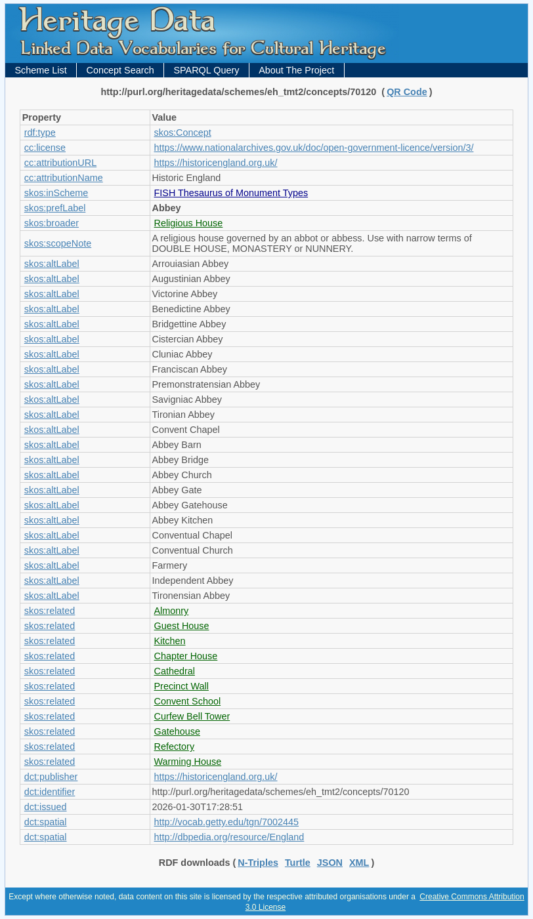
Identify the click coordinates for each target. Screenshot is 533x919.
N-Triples (258, 862)
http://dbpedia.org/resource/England (229, 837)
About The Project (296, 70)
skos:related (49, 610)
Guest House (181, 626)
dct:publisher (51, 776)
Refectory (174, 746)
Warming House (188, 761)
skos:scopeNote (57, 243)
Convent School (187, 701)
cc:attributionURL (60, 162)
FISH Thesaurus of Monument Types (231, 193)
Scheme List (41, 70)
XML (359, 862)
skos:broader (51, 223)
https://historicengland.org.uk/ (216, 162)
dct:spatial (45, 822)
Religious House (188, 223)
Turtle (297, 862)
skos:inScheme (56, 193)
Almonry (171, 610)
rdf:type (40, 132)
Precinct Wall (181, 686)
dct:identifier (49, 791)
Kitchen (170, 641)
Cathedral (174, 671)
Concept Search (120, 70)
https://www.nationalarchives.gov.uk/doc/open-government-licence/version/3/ (314, 147)
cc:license (45, 147)
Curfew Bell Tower (192, 716)
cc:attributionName (63, 178)
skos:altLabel (51, 263)
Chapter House (186, 656)
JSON (330, 862)
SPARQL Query (206, 70)
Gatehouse (177, 731)
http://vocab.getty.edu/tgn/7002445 (226, 822)
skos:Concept (182, 132)
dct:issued (45, 807)
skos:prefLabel (55, 208)
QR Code (407, 92)
